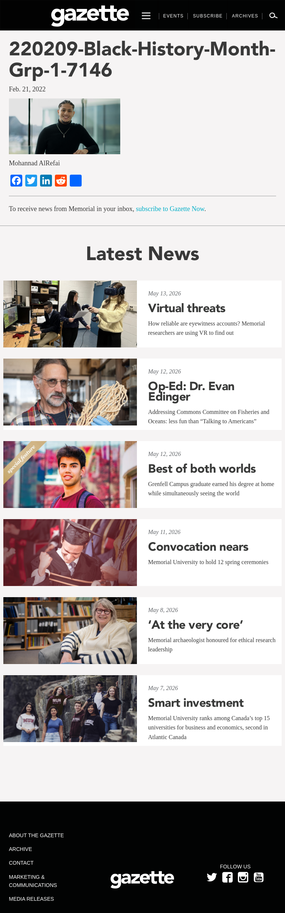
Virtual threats (187, 308)
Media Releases (31, 899)
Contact (21, 863)
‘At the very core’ (195, 624)
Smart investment (195, 702)
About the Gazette (36, 835)
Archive (20, 849)
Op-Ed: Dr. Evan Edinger (191, 391)
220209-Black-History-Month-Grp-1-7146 (142, 59)
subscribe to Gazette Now (170, 209)
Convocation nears (198, 546)
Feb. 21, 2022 (27, 89)
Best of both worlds (202, 468)
